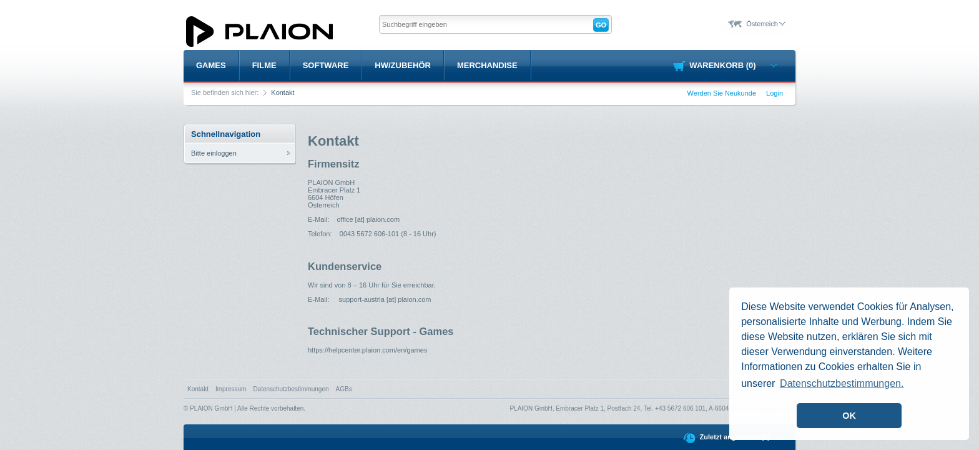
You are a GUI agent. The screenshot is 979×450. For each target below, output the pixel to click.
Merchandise (487, 65)
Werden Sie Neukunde (721, 93)
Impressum (230, 389)
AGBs (344, 389)
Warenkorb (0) (732, 65)
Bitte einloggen (214, 153)
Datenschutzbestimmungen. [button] (841, 383)
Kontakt (198, 389)
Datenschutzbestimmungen (290, 389)
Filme (264, 65)
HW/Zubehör (403, 65)
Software (326, 65)
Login (774, 93)
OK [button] (849, 416)
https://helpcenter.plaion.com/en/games (367, 350)
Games (211, 65)
